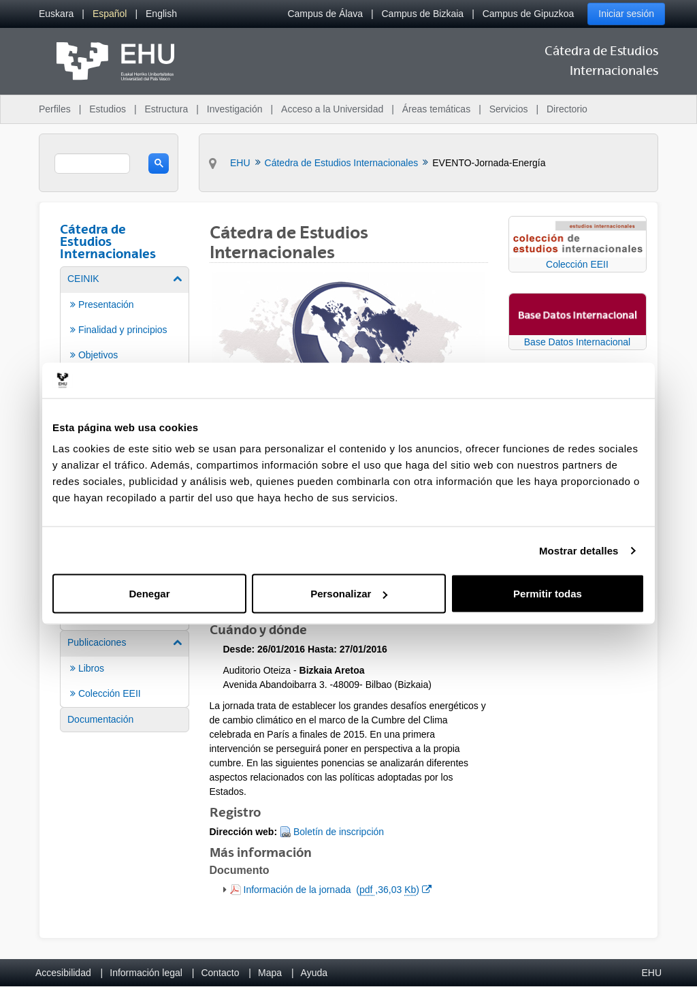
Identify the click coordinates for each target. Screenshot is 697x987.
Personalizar (348, 593)
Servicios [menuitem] (508, 109)
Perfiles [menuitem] (55, 109)
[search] (92, 163)
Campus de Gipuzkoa (528, 13)
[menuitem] (56, 14)
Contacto (220, 972)
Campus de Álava (325, 13)
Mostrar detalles (579, 550)
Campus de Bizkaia (423, 13)
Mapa (270, 972)
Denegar (149, 593)
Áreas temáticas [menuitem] (436, 109)
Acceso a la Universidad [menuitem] (332, 109)
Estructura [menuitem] (166, 109)
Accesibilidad (63, 972)
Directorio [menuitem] (567, 109)
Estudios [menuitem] (107, 109)
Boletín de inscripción (338, 831)
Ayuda (314, 972)
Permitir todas (547, 593)
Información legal (146, 972)
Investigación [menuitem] (235, 109)
